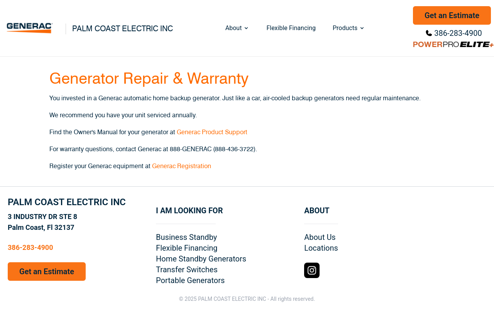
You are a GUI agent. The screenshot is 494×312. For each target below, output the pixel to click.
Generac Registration (181, 166)
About (237, 28)
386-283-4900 (458, 33)
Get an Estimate (452, 15)
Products (349, 28)
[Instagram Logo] (312, 270)
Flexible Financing (291, 28)
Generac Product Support (212, 132)
